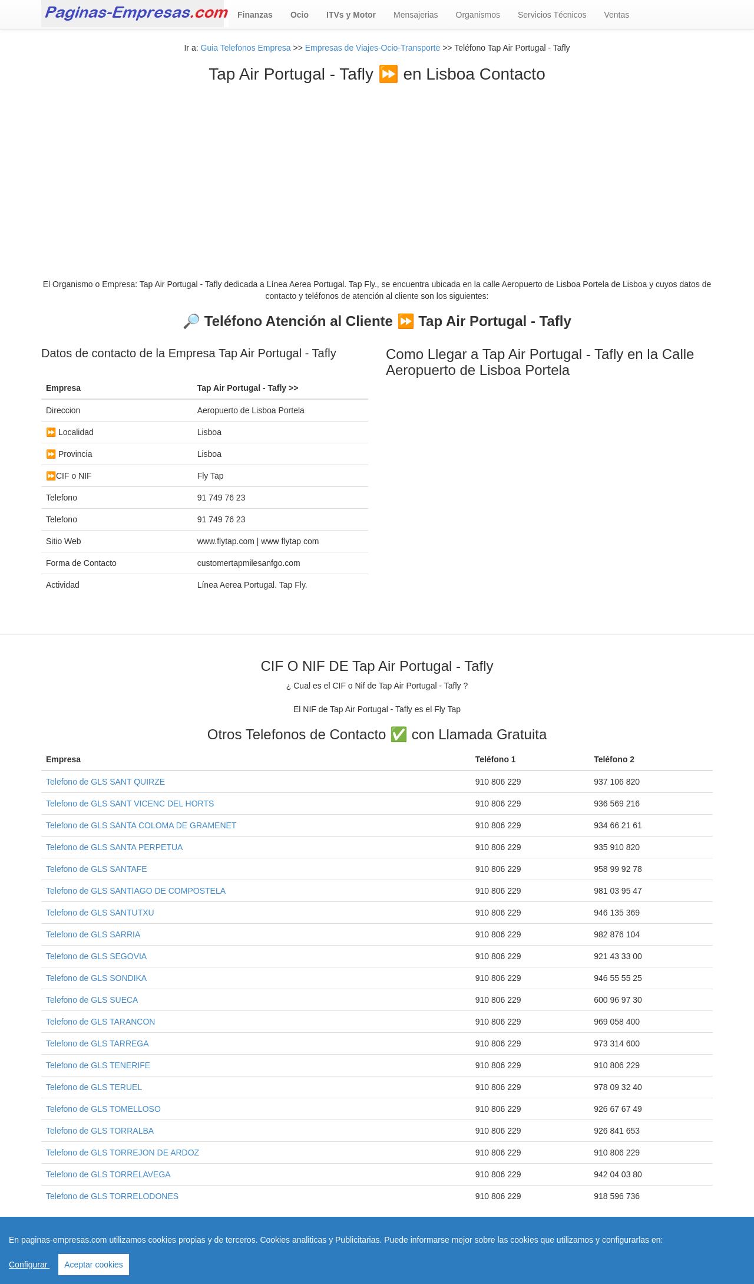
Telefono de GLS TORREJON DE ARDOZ (122, 1152)
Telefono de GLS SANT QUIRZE (105, 781)
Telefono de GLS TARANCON (100, 1021)
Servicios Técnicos (552, 14)
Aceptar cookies (93, 1264)
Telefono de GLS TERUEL (94, 1087)
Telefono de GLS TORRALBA (100, 1130)
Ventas (616, 14)
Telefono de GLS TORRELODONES (112, 1196)
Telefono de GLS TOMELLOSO (103, 1109)
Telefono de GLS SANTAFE (96, 869)
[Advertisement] (377, 172)
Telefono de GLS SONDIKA (96, 978)
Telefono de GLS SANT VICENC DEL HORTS (130, 803)
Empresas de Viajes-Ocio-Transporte (373, 47)
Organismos (478, 14)
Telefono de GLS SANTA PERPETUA (114, 847)
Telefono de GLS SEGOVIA (96, 956)
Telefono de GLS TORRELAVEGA (108, 1174)
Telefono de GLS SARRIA (93, 934)
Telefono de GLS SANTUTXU (100, 912)
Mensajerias (415, 14)
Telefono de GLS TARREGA (97, 1043)
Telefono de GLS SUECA (92, 1000)
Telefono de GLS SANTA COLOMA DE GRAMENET (141, 825)
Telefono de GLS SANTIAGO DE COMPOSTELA (136, 890)
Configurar (29, 1264)
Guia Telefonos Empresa (246, 47)
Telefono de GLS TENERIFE (98, 1065)
